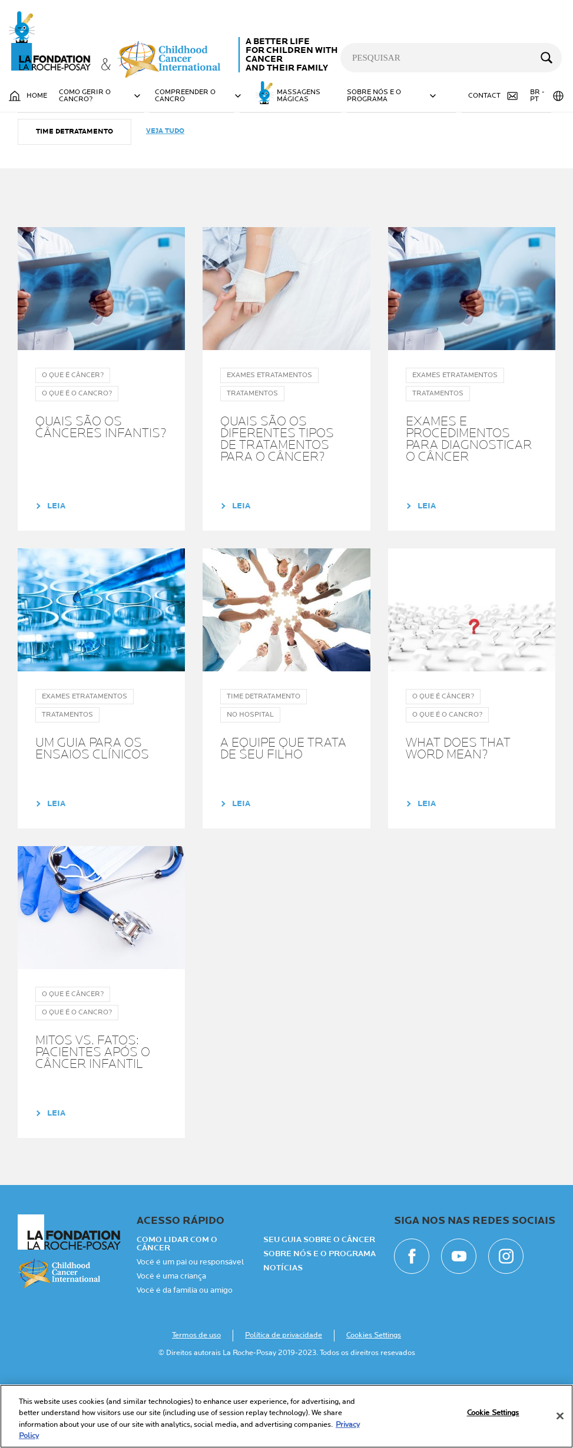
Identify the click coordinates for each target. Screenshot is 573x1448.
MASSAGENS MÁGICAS (298, 96)
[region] (286, 1416)
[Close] (560, 1416)
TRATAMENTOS (506, 159)
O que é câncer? (290, 159)
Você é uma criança (171, 1336)
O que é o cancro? (401, 159)
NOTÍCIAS (283, 1328)
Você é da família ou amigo (185, 1350)
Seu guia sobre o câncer (319, 1300)
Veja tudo (165, 191)
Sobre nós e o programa (319, 1314)
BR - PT (547, 96)
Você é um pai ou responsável (190, 1322)
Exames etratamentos (80, 159)
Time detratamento (74, 191)
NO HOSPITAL (192, 159)
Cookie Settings (493, 1412)
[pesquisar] (451, 57)
